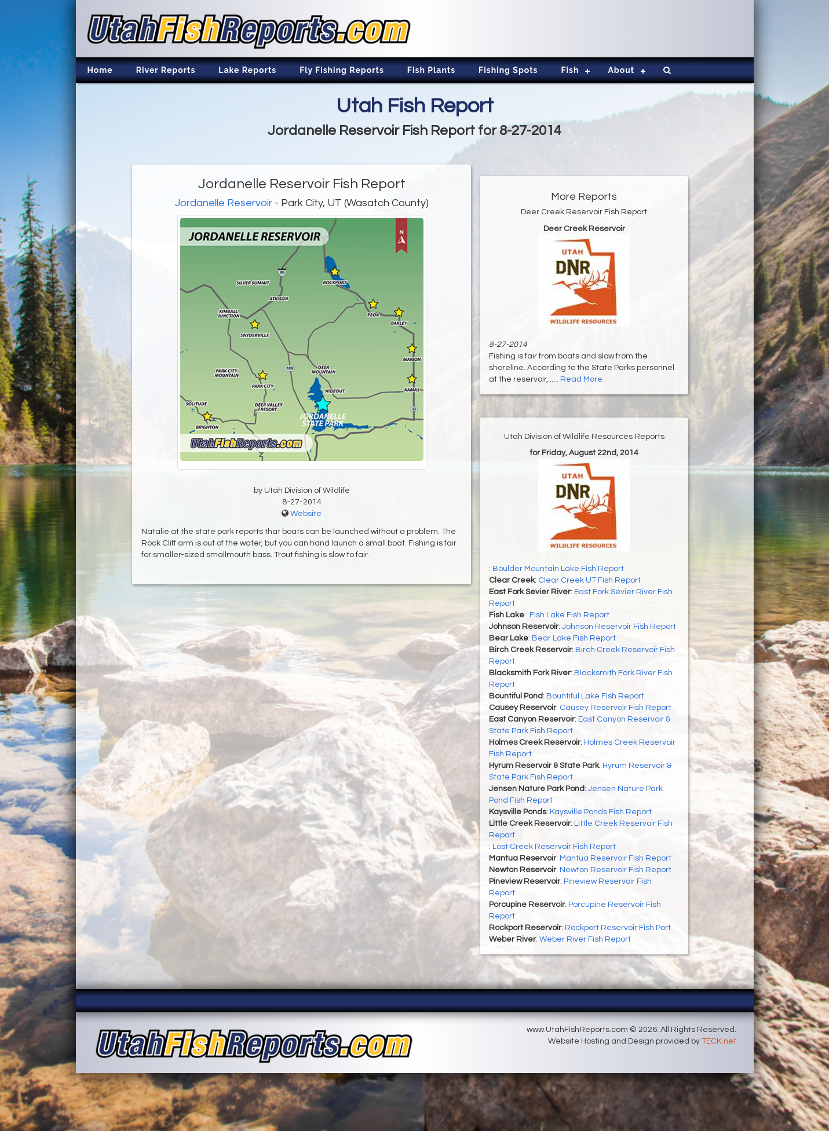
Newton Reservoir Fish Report (615, 870)
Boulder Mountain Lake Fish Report (558, 569)
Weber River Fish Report (585, 939)
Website (306, 514)
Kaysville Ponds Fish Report (601, 812)
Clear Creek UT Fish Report (589, 580)
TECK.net (719, 1041)
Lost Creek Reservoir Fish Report (554, 847)
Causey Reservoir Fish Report (615, 708)
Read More (581, 379)
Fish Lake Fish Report (569, 615)
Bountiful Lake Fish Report (595, 696)
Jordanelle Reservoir (223, 202)
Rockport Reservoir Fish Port (618, 928)
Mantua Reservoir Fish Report (615, 858)
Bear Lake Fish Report (574, 638)
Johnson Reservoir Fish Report (619, 627)
